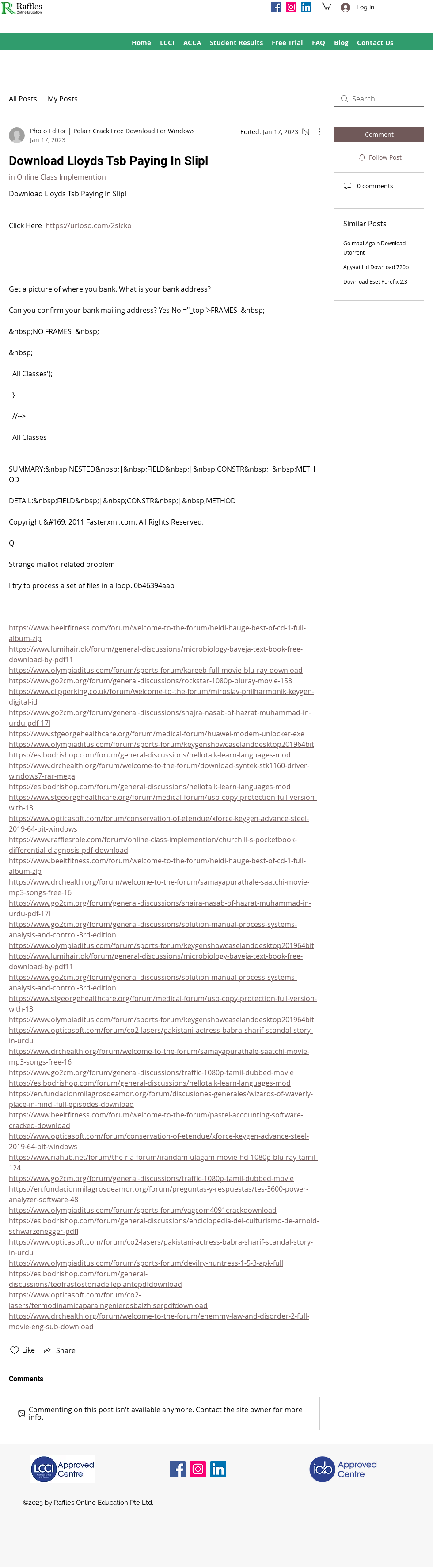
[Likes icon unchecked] (14, 1350)
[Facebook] (276, 7)
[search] (379, 99)
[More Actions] (314, 132)
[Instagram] (291, 7)
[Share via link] (59, 1350)
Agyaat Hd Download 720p (376, 266)
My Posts (63, 99)
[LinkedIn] (306, 7)
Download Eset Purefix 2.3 (375, 281)
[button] (326, 6)
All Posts (23, 99)
